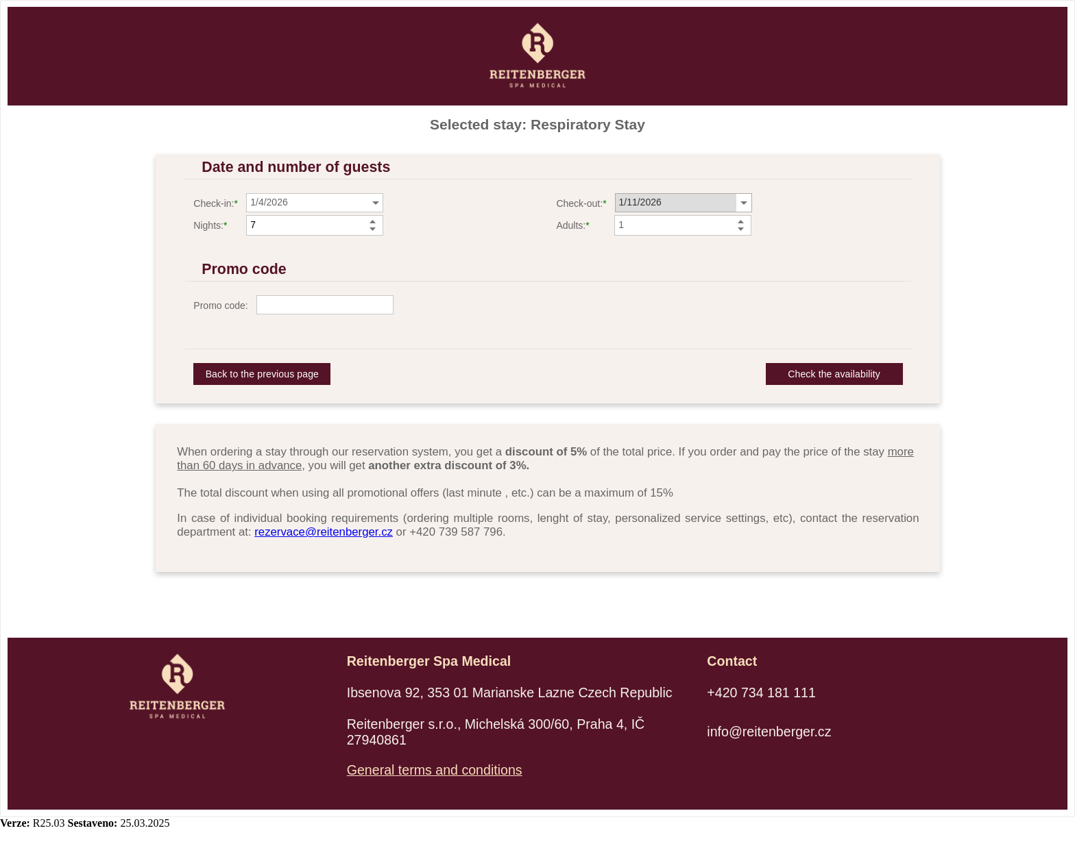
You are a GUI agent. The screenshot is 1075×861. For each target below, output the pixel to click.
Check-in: (213, 203)
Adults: (570, 225)
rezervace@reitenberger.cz (323, 531)
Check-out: (579, 203)
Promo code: (220, 305)
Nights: (208, 225)
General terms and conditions (434, 769)
